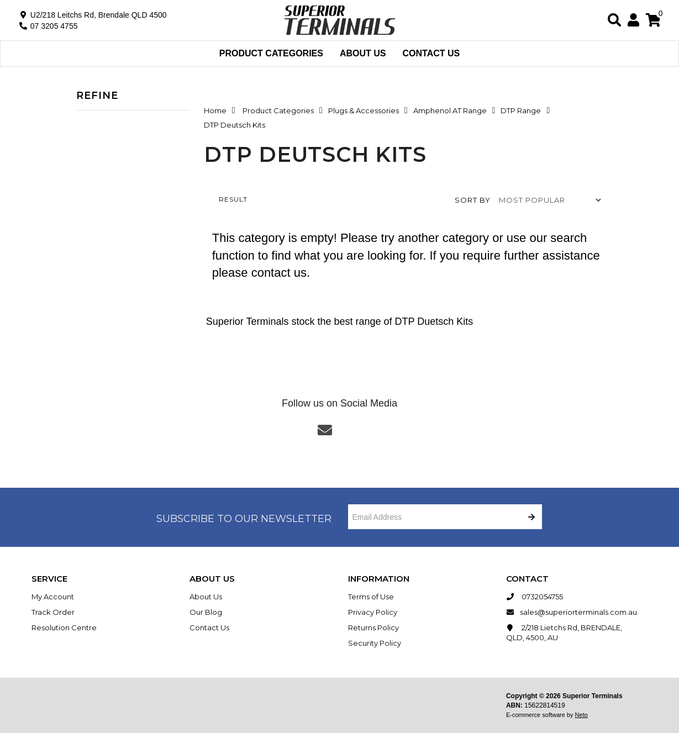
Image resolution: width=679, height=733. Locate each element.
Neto (581, 714)
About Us (363, 53)
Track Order (53, 612)
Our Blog (206, 612)
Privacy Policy (372, 612)
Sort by (473, 200)
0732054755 (534, 597)
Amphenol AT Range (450, 110)
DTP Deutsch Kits (234, 124)
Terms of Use (371, 596)
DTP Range (521, 110)
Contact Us (431, 53)
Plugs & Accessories (363, 110)
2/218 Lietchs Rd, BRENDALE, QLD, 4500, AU (564, 632)
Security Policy (374, 643)
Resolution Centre (64, 627)
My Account (52, 596)
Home (215, 110)
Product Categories (271, 53)
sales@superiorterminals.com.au (571, 612)
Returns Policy (373, 627)
